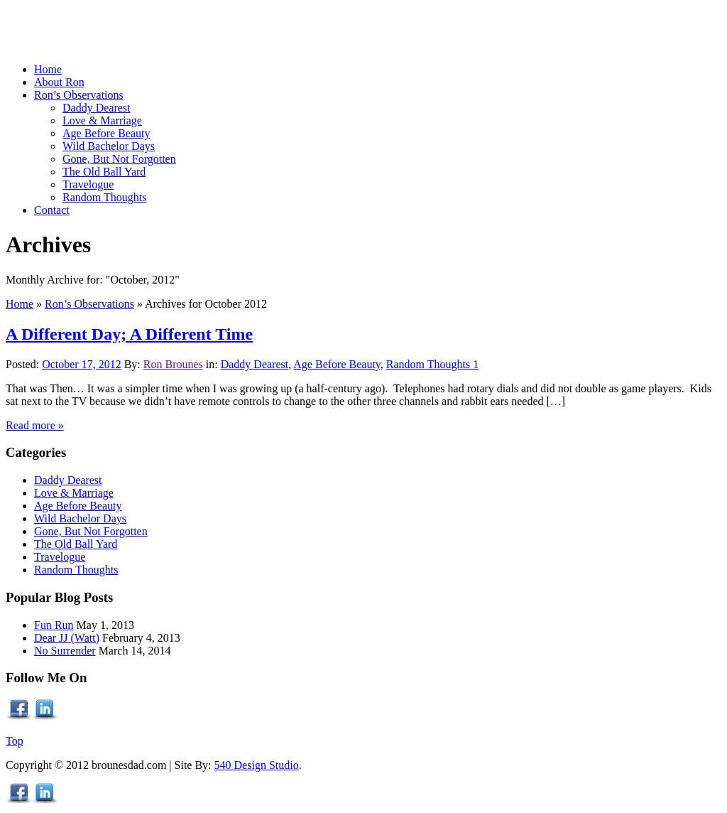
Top (14, 741)
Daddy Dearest (255, 364)
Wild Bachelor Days (80, 518)
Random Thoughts (428, 364)
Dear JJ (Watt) (66, 638)
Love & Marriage (74, 493)
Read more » (35, 425)
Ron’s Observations (89, 304)
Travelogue (59, 557)
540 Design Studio (256, 765)
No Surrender (65, 651)
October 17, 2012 (81, 364)
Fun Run (54, 625)
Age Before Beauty (336, 364)
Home (19, 304)
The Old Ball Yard (75, 544)
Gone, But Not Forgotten (91, 531)
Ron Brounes (173, 364)
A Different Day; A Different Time (129, 334)
